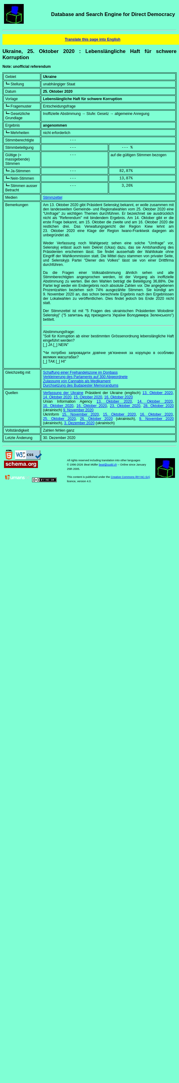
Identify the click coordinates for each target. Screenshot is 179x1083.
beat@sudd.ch (108, 464)
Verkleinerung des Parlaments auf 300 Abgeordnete (85, 377)
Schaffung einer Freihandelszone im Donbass (80, 372)
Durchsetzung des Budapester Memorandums (80, 385)
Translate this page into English (92, 39)
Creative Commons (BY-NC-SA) (130, 476)
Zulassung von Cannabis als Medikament (76, 381)
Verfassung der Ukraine (63, 393)
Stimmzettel (52, 197)
